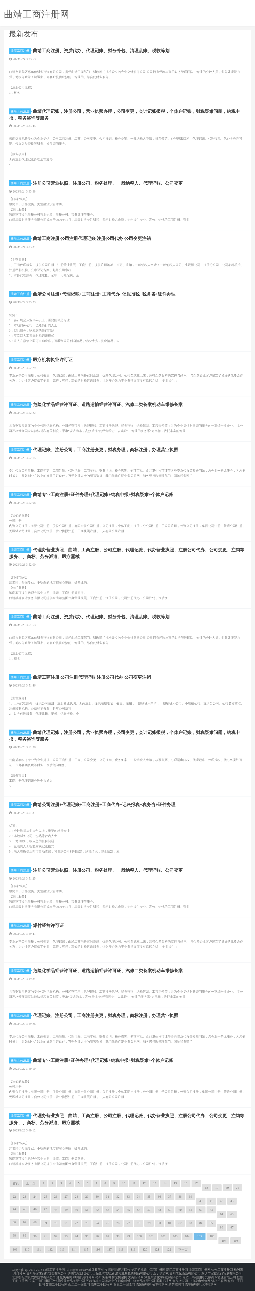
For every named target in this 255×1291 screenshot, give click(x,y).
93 (66, 1236)
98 (117, 1236)
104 (187, 1236)
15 (175, 1183)
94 (76, 1236)
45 (24, 1209)
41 (211, 1201)
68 (35, 1222)
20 (227, 1187)
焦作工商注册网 (222, 1269)
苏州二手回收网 (56, 1281)
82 (180, 1223)
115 (85, 1249)
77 (128, 1223)
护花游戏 (137, 1269)
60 (180, 1209)
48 (55, 1209)
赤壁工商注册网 (193, 1275)
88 (14, 1235)
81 (169, 1223)
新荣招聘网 (176, 1281)
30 (97, 1196)
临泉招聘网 (143, 1281)
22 (14, 1196)
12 (144, 1183)
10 (123, 1183)
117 (109, 1249)
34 (138, 1196)
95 (86, 1236)
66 (14, 1222)
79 (149, 1223)
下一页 (183, 1249)
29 (86, 1196)
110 (27, 1249)
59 (169, 1209)
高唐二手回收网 (101, 1281)
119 (133, 1249)
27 (66, 1196)
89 (24, 1235)
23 (24, 1196)
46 (35, 1209)
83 (190, 1223)
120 (145, 1249)
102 (163, 1236)
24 (35, 1196)
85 (211, 1223)
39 (190, 1196)
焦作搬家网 (180, 1278)
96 (97, 1236)
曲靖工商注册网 (199, 1269)
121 (156, 1249)
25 (45, 1196)
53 (107, 1209)
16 (185, 1183)
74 (97, 1223)
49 (66, 1209)
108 (235, 1240)
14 (165, 1183)
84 (200, 1223)
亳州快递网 (103, 1275)
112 (50, 1249)
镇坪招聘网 (219, 1278)
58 (159, 1209)
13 (154, 1183)
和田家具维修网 (84, 1275)
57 (149, 1209)
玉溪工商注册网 (39, 1278)
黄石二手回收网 (124, 1281)
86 (221, 1227)
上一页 (31, 1183)
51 (86, 1209)
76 (117, 1223)
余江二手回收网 (79, 1281)
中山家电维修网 (199, 1278)
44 (14, 1209)
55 (128, 1209)
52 (97, 1209)
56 (138, 1209)
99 (128, 1236)
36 (159, 1196)
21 (237, 1187)
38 (180, 1196)
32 (117, 1196)
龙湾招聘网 (209, 1281)
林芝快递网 (119, 1275)
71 (66, 1223)
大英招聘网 (136, 1275)
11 (134, 1183)
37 (169, 1196)
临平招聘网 (192, 1281)
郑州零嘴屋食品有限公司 (68, 1278)
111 (39, 1249)
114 (74, 1249)
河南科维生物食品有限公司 (136, 1278)
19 (216, 1187)
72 (76, 1223)
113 (62, 1249)
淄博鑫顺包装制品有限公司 (133, 1272)
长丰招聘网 (160, 1281)
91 (45, 1236)
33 (128, 1196)
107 (224, 1240)
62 (200, 1209)
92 (55, 1236)
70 (55, 1223)
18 (206, 1187)
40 (200, 1201)
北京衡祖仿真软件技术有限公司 (34, 1275)
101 (151, 1236)
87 (231, 1227)
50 (76, 1209)
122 (168, 1249)
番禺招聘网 (164, 1278)
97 (107, 1236)
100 (139, 1236)
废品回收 (124, 1269)
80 (159, 1223)
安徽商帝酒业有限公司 (220, 1275)
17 (196, 1183)
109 (15, 1249)
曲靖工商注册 (21, 50)
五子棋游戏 (161, 1272)
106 (212, 1236)
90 (35, 1236)
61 (190, 1209)
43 (231, 1201)
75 (107, 1223)
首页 (16, 1183)
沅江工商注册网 (177, 1269)
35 (149, 1196)
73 (86, 1223)
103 (175, 1236)
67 (24, 1222)
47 (45, 1209)
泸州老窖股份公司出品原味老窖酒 (91, 1272)
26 (55, 1196)
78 (138, 1223)
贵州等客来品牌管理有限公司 (46, 1272)
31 (107, 1196)
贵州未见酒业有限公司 (185, 1272)
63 (211, 1209)
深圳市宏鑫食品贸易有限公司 (221, 1272)
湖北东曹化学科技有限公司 (163, 1275)
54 (117, 1209)
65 (231, 1214)
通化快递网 (64, 1275)
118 (121, 1249)
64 (221, 1214)
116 (97, 1249)
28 (76, 1196)
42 (221, 1201)
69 (45, 1223)
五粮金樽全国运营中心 (101, 1278)
